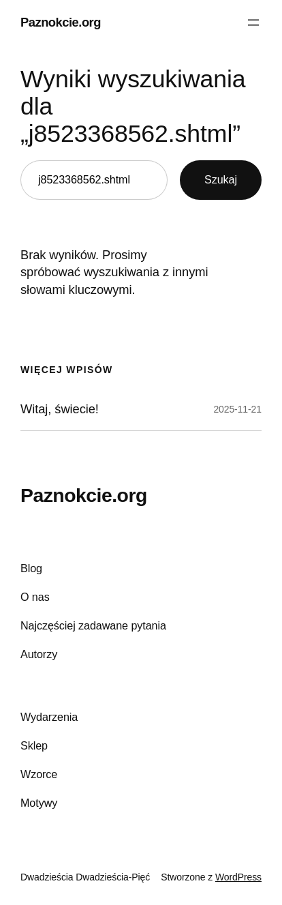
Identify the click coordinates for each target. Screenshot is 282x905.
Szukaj (220, 179)
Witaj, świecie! (59, 409)
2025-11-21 (237, 409)
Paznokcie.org (60, 22)
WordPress (238, 877)
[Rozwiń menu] (253, 22)
